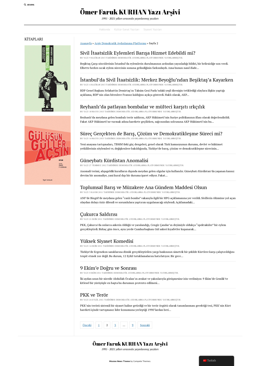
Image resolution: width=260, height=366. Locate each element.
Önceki (87, 325)
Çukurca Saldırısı (98, 214)
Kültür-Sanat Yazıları (126, 29)
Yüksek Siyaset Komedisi (106, 241)
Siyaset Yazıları (153, 29)
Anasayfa (86, 43)
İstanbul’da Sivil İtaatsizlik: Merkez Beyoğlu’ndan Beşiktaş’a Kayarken (156, 79)
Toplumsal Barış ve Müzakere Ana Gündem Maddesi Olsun (143, 187)
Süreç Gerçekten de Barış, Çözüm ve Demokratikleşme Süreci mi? (151, 133)
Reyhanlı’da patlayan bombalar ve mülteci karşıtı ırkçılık (142, 106)
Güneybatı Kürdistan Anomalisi (114, 160)
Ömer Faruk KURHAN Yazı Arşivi (130, 11)
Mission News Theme (119, 361)
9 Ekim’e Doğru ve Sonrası (108, 268)
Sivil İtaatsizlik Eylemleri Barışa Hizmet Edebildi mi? (137, 53)
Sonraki (145, 325)
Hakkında (104, 29)
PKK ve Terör (94, 294)
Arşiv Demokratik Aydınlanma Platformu (120, 43)
